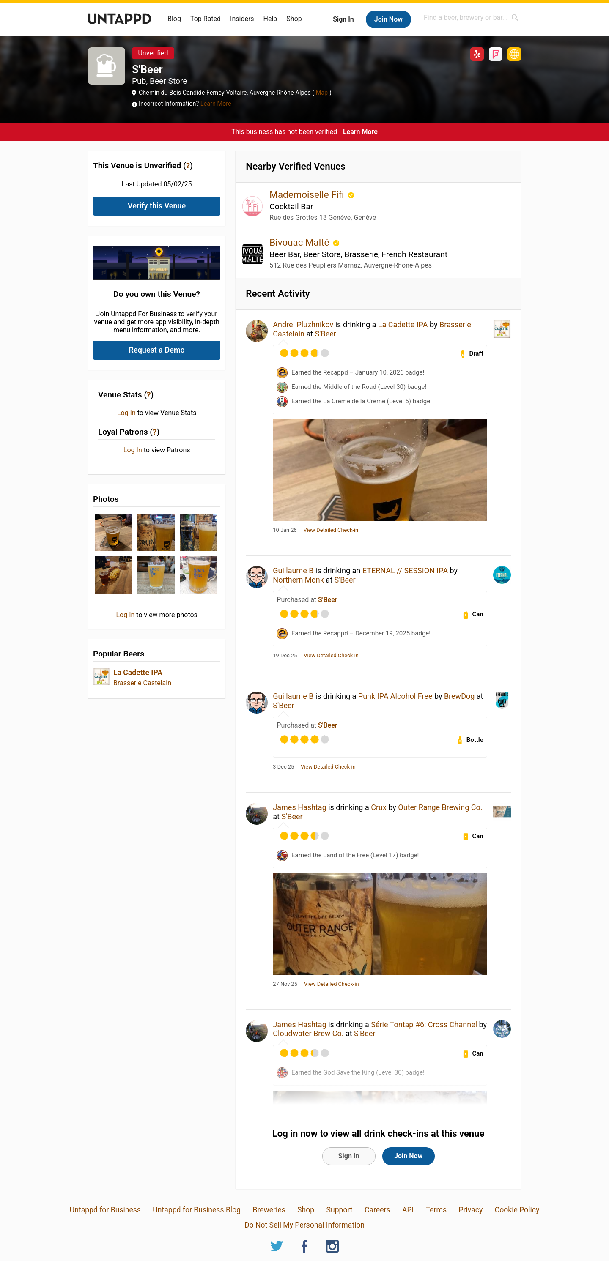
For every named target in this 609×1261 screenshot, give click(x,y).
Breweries (268, 1210)
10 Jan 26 (284, 530)
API (408, 1210)
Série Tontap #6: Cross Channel (424, 1024)
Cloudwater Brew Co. (308, 1033)
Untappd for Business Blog (197, 1210)
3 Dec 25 (283, 767)
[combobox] (471, 17)
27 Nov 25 (285, 984)
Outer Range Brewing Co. (440, 807)
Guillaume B (293, 570)
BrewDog (459, 696)
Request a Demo (157, 349)
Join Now (388, 19)
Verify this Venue (157, 205)
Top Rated (205, 19)
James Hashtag (299, 807)
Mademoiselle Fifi (307, 194)
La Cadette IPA (137, 672)
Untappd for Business (105, 1210)
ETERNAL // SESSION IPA (405, 570)
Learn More (215, 103)
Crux (379, 807)
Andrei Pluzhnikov (303, 324)
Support (339, 1210)
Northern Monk (298, 579)
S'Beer (325, 333)
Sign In (343, 19)
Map (321, 92)
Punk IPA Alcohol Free (395, 696)
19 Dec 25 (285, 656)
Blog (174, 19)
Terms (436, 1210)
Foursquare (495, 54)
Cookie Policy (517, 1210)
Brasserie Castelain (142, 683)
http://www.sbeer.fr (514, 54)
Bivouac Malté (300, 242)
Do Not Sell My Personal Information (304, 1225)
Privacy (470, 1210)
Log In (126, 413)
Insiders (242, 19)
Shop (294, 19)
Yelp (477, 54)
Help (270, 19)
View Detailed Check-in (331, 530)
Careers (377, 1210)
